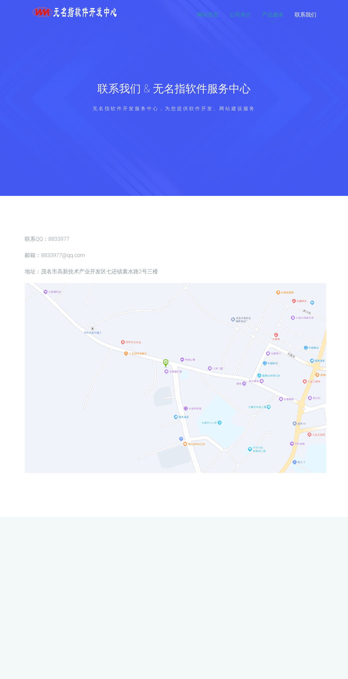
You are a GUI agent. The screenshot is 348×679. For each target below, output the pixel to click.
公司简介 (240, 14)
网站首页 (208, 14)
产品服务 (273, 14)
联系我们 (305, 14)
